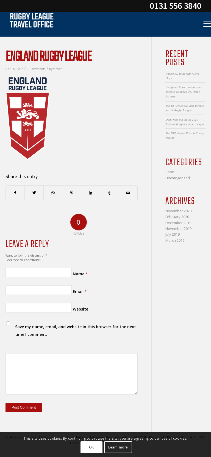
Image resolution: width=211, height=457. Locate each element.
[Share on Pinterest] (71, 193)
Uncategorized (177, 177)
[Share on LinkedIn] (90, 193)
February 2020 (177, 216)
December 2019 (178, 222)
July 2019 (172, 234)
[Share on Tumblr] (109, 193)
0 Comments (36, 69)
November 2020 (178, 210)
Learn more (118, 447)
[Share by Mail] (128, 193)
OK (91, 447)
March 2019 (174, 240)
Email (80, 291)
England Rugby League (48, 57)
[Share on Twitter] (34, 193)
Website (80, 309)
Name (80, 273)
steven (58, 69)
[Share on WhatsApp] (53, 193)
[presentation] (43, 339)
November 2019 (178, 228)
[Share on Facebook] (15, 193)
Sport (169, 171)
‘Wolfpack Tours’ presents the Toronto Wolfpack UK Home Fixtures (183, 92)
